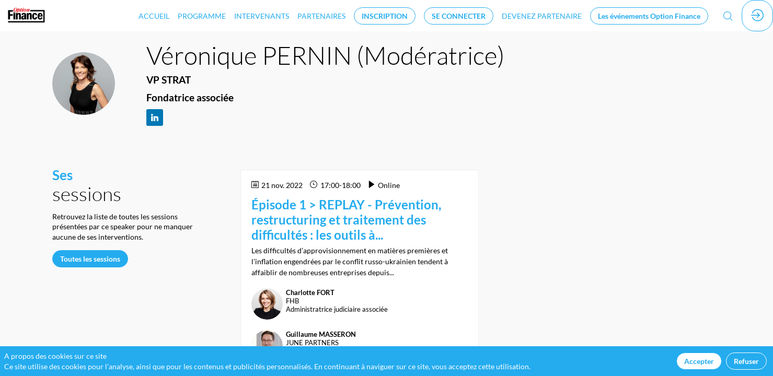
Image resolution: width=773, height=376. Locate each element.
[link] (154, 15)
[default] (542, 15)
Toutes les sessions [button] (90, 258)
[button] (385, 16)
